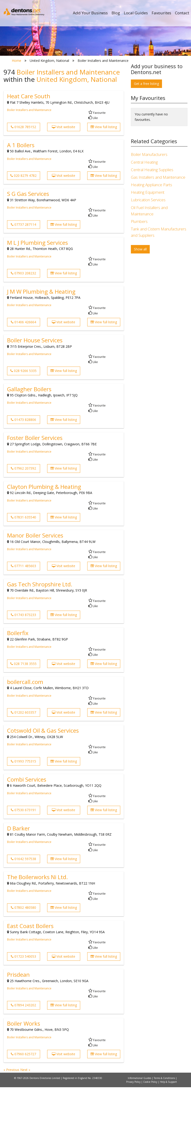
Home (16, 119)
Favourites (161, 13)
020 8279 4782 (23, 234)
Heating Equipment (147, 251)
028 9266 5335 (23, 429)
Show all (140, 308)
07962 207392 (23, 527)
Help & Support (168, 1140)
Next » (25, 1128)
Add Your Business (90, 13)
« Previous (12, 1128)
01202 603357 (23, 771)
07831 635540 (23, 576)
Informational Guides (140, 1136)
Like (93, 177)
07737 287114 (23, 283)
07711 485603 (23, 625)
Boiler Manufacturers (149, 213)
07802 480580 (23, 966)
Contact (182, 13)
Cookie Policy (150, 1140)
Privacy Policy (133, 1140)
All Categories (97, 96)
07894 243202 (23, 1064)
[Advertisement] (159, 345)
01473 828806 (23, 478)
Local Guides (136, 13)
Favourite (97, 172)
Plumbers (139, 280)
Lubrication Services (148, 258)
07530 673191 (23, 869)
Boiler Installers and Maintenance (29, 169)
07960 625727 (23, 1112)
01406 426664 (23, 381)
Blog (116, 13)
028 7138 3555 (23, 722)
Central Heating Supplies (152, 228)
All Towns (33, 96)
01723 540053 (23, 1015)
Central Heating (144, 221)
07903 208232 (23, 332)
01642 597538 (23, 917)
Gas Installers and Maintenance (158, 236)
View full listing (104, 185)
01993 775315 (23, 820)
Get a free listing (146, 142)
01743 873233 (23, 673)
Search (156, 88)
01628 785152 (23, 185)
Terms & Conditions (165, 1136)
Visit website (63, 185)
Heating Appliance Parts (151, 243)
